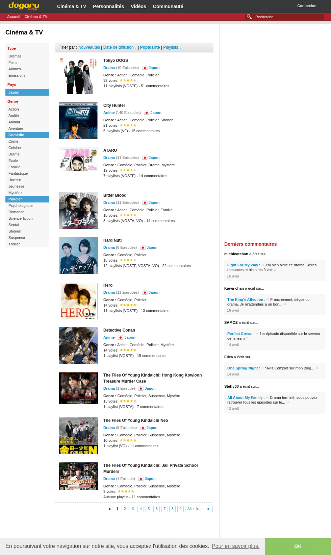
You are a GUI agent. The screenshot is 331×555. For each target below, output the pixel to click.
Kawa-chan (234, 288)
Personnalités (108, 6)
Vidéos (138, 6)
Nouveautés (89, 47)
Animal (14, 122)
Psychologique (20, 205)
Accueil (13, 17)
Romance (16, 212)
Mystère (15, 193)
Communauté (168, 6)
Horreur (14, 180)
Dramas (15, 56)
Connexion (306, 6)
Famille (14, 167)
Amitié (13, 116)
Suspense (16, 238)
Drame (14, 154)
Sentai (13, 225)
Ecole (13, 161)
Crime (13, 141)
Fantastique (18, 173)
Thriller (14, 244)
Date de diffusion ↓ (120, 47)
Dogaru (24, 5)
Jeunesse (16, 186)
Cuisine (14, 148)
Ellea (228, 357)
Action (13, 109)
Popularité (150, 47)
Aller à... (194, 509)
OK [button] (298, 546)
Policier (15, 199)
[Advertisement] (134, 526)
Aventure (15, 128)
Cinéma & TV (71, 6)
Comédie (16, 135)
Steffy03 (231, 386)
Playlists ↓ (172, 47)
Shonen (14, 231)
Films (12, 63)
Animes (14, 69)
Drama (109, 68)
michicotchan (236, 254)
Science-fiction (20, 218)
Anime (109, 113)
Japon (13, 92)
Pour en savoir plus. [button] (235, 546)
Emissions (16, 75)
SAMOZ (231, 322)
